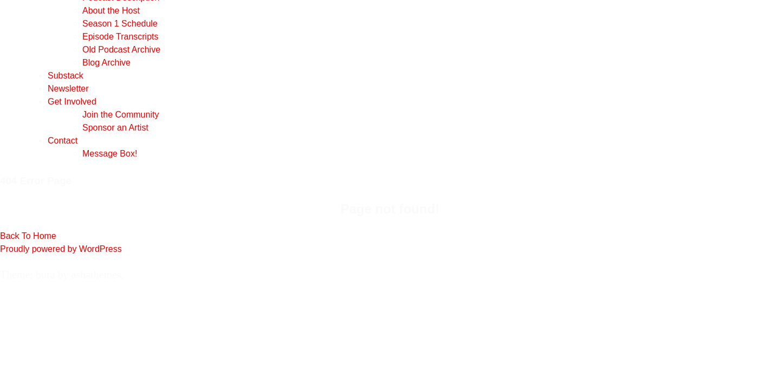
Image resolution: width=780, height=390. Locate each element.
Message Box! (109, 153)
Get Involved (72, 101)
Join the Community (120, 114)
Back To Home (28, 235)
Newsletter (68, 88)
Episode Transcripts (120, 36)
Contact (62, 140)
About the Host (111, 10)
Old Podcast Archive (121, 49)
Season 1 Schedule (120, 23)
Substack (65, 75)
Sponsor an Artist (115, 127)
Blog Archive (106, 62)
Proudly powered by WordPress (61, 248)
